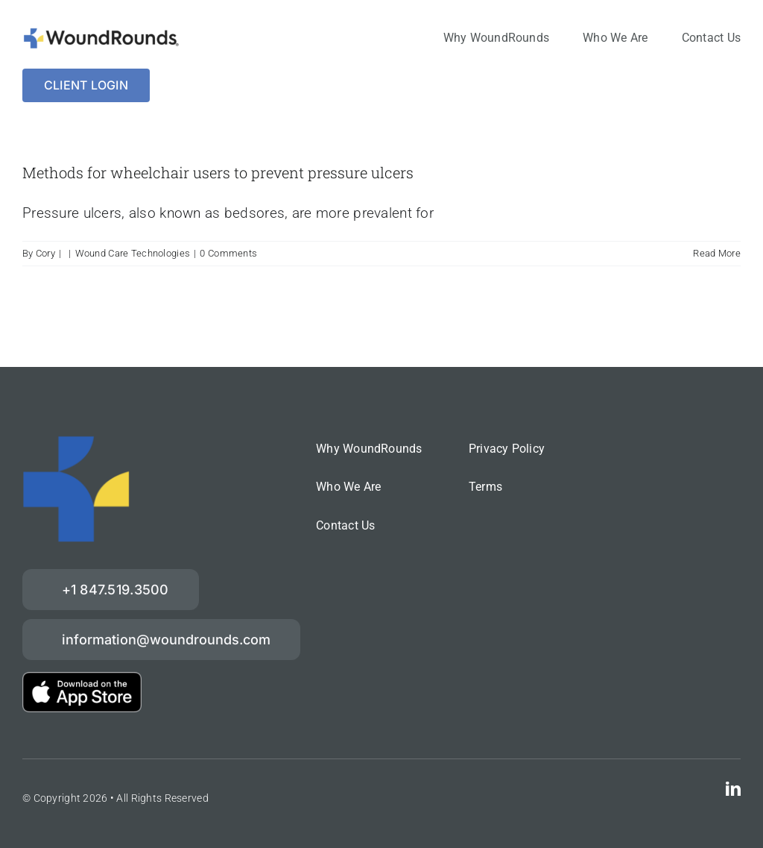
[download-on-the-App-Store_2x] (82, 679)
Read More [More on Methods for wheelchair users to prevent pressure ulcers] (717, 253)
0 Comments (228, 253)
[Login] (86, 85)
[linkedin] (733, 789)
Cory (45, 253)
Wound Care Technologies (133, 253)
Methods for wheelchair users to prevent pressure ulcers (218, 172)
